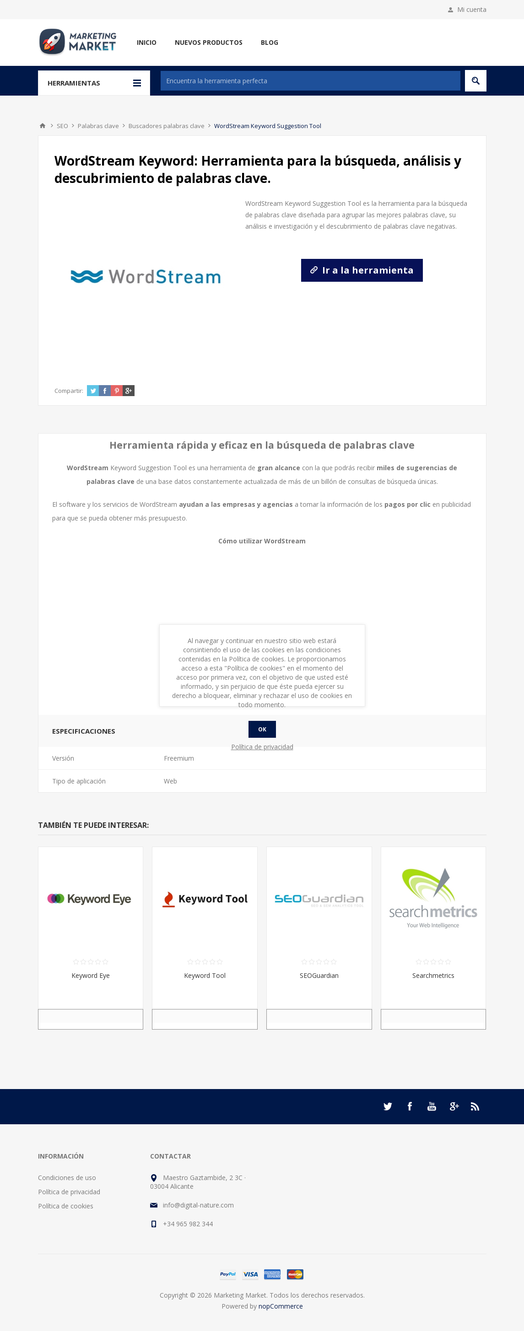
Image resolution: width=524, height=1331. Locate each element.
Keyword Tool (205, 975)
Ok (262, 729)
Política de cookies (65, 1206)
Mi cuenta (471, 9)
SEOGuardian (319, 975)
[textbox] (310, 81)
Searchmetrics (433, 975)
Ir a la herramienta (362, 270)
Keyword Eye (90, 975)
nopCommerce (281, 1306)
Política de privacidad (69, 1191)
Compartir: (68, 390)
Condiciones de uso (67, 1177)
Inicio (147, 42)
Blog (269, 42)
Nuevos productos (209, 42)
